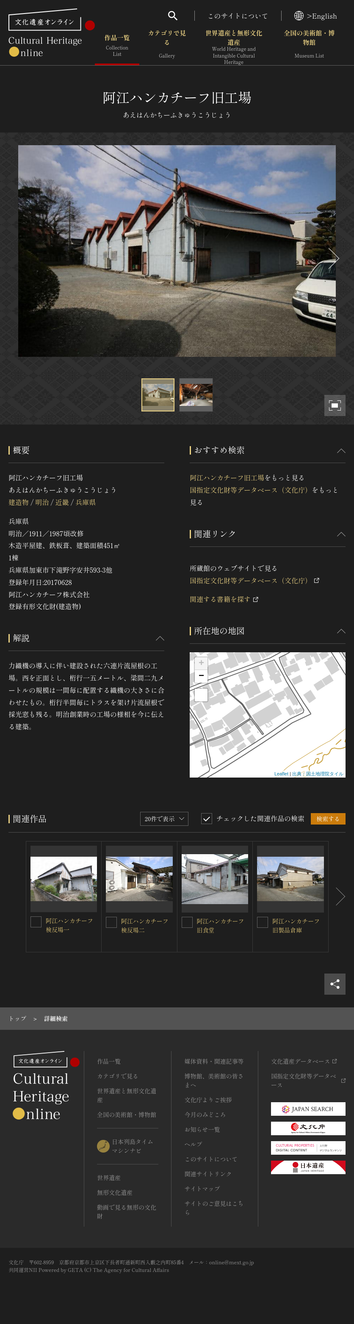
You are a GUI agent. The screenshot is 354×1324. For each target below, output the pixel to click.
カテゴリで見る (167, 46)
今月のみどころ (205, 1114)
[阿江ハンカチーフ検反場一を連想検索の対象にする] (35, 921)
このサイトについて (237, 16)
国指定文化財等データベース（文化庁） (251, 490)
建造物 (18, 502)
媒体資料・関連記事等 (213, 1061)
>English (315, 16)
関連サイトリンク (208, 1174)
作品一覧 (117, 46)
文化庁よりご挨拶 (208, 1099)
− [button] (201, 676)
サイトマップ (202, 1188)
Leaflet (281, 773)
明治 (42, 502)
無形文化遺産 (115, 1192)
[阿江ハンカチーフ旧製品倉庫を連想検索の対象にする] (262, 922)
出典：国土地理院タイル (317, 773)
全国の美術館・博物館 (309, 46)
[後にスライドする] (333, 258)
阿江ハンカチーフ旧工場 (227, 477)
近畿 (62, 502)
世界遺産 (109, 1177)
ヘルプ (193, 1144)
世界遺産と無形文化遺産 (234, 47)
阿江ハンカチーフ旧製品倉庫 (296, 925)
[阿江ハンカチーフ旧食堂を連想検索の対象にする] (187, 922)
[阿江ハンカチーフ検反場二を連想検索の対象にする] (111, 922)
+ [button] (201, 663)
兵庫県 (85, 502)
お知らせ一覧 (202, 1129)
